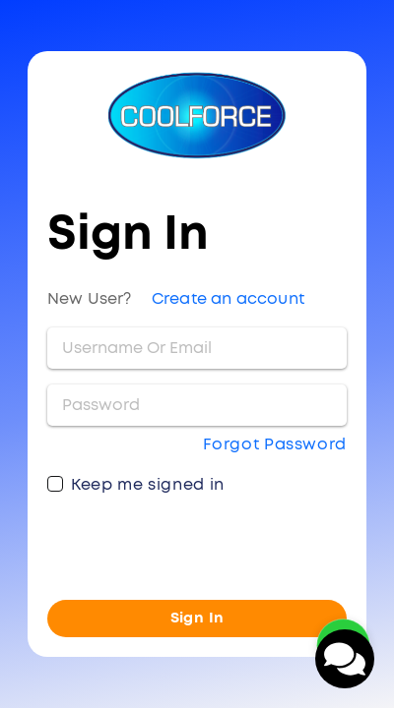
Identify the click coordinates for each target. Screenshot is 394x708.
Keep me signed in (148, 485)
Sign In (197, 618)
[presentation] (197, 545)
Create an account (228, 299)
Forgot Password (275, 444)
